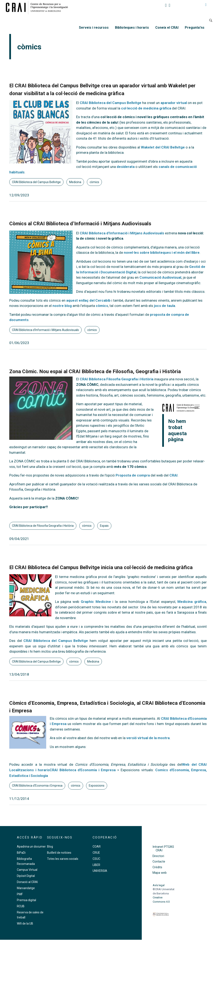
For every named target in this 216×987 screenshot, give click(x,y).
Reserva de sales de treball (30, 915)
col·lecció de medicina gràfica (146, 108)
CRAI (173, 475)
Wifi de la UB (25, 923)
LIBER (96, 865)
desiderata (126, 167)
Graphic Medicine (96, 601)
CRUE (96, 852)
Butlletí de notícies (59, 852)
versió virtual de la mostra (148, 738)
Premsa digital (26, 900)
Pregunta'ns (194, 28)
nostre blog (62, 306)
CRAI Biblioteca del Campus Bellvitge (110, 103)
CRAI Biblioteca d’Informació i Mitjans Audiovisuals (122, 233)
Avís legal (159, 885)
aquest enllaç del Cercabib (88, 300)
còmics (94, 182)
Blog (50, 846)
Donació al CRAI (27, 882)
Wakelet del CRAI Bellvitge (163, 147)
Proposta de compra (133, 475)
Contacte (159, 861)
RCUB (20, 906)
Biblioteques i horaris (132, 28)
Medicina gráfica (191, 601)
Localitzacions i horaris (29, 770)
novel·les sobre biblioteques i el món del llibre (162, 252)
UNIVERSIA (100, 870)
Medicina (75, 182)
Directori (158, 856)
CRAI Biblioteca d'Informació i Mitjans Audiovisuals (45, 330)
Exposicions (96, 785)
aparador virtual (174, 103)
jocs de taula (164, 306)
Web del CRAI (194, 764)
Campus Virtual (27, 869)
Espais (104, 525)
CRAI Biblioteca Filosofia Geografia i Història (116, 379)
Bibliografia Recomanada (26, 861)
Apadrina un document (32, 846)
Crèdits (157, 867)
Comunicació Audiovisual (160, 277)
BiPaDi (21, 852)
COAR (97, 846)
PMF (20, 894)
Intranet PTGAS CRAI (163, 848)
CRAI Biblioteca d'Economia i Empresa (83, 770)
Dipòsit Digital (26, 876)
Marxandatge (26, 888)
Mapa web (160, 873)
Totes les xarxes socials (62, 858)
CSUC (96, 858)
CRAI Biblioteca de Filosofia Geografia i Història (43, 525)
